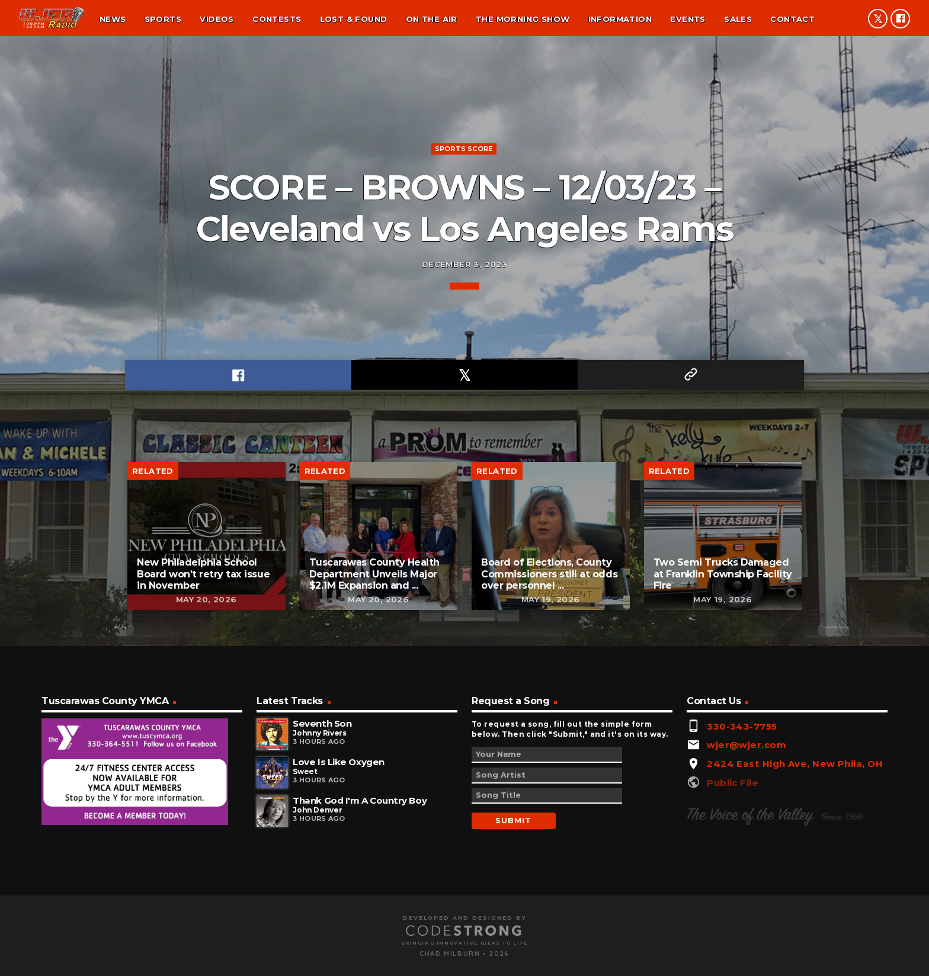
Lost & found (353, 19)
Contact (792, 19)
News (113, 19)
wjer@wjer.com (746, 903)
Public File (732, 940)
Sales (738, 19)
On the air (431, 19)
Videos (216, 19)
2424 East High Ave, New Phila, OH (795, 922)
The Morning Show (522, 19)
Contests (276, 19)
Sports (163, 19)
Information (620, 19)
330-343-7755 (742, 884)
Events (687, 19)
